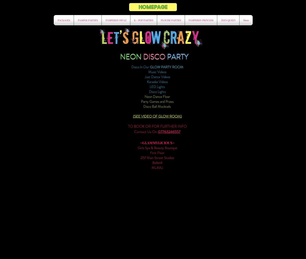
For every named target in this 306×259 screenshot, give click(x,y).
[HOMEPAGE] (153, 7)
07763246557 (169, 131)
